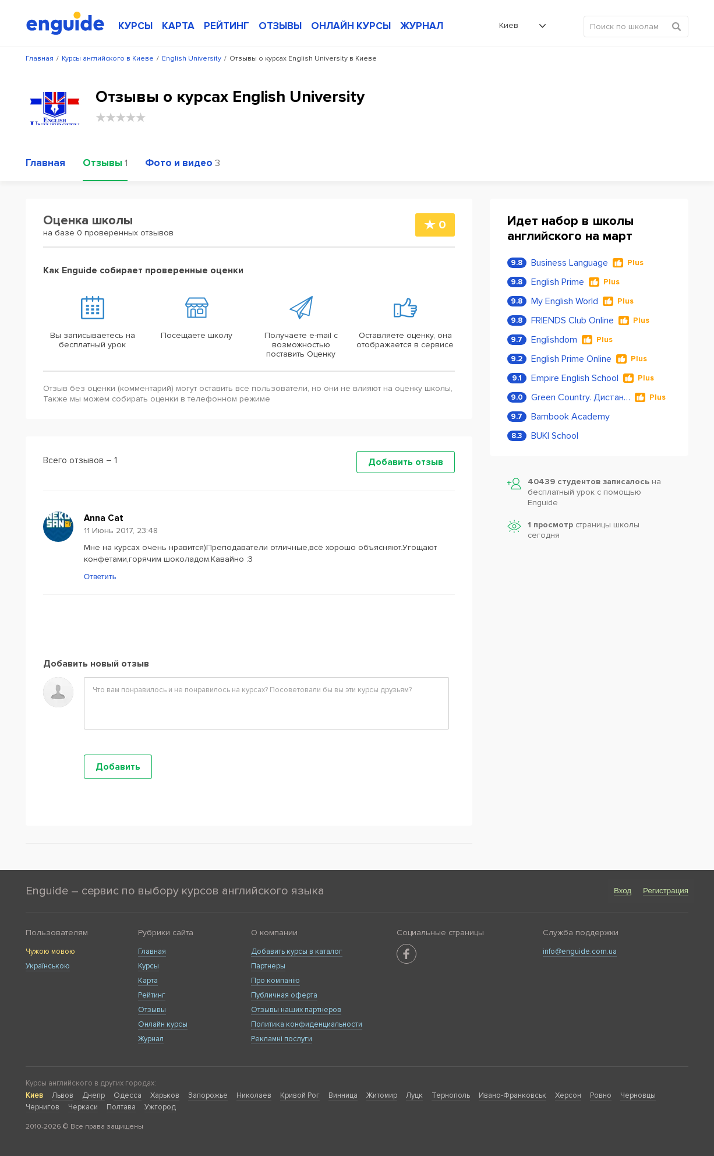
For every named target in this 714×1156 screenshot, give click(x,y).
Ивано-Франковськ (512, 1095)
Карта (148, 980)
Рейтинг (151, 995)
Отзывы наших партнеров (296, 1009)
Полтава (121, 1107)
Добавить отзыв (405, 462)
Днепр (93, 1095)
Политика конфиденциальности (306, 1024)
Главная (152, 951)
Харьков (164, 1095)
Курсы (148, 966)
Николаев (253, 1095)
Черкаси (83, 1107)
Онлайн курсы (163, 1024)
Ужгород (160, 1107)
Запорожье (208, 1095)
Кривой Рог (300, 1095)
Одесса (128, 1095)
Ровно (601, 1095)
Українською (48, 966)
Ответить (100, 576)
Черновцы (638, 1095)
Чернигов (42, 1107)
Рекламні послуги (281, 1039)
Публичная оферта (284, 995)
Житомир (381, 1095)
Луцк (414, 1095)
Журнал (151, 1039)
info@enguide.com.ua (580, 951)
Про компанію (275, 980)
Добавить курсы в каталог (296, 951)
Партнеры (268, 966)
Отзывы (152, 1009)
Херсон (568, 1095)
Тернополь (451, 1095)
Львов (62, 1095)
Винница (343, 1095)
